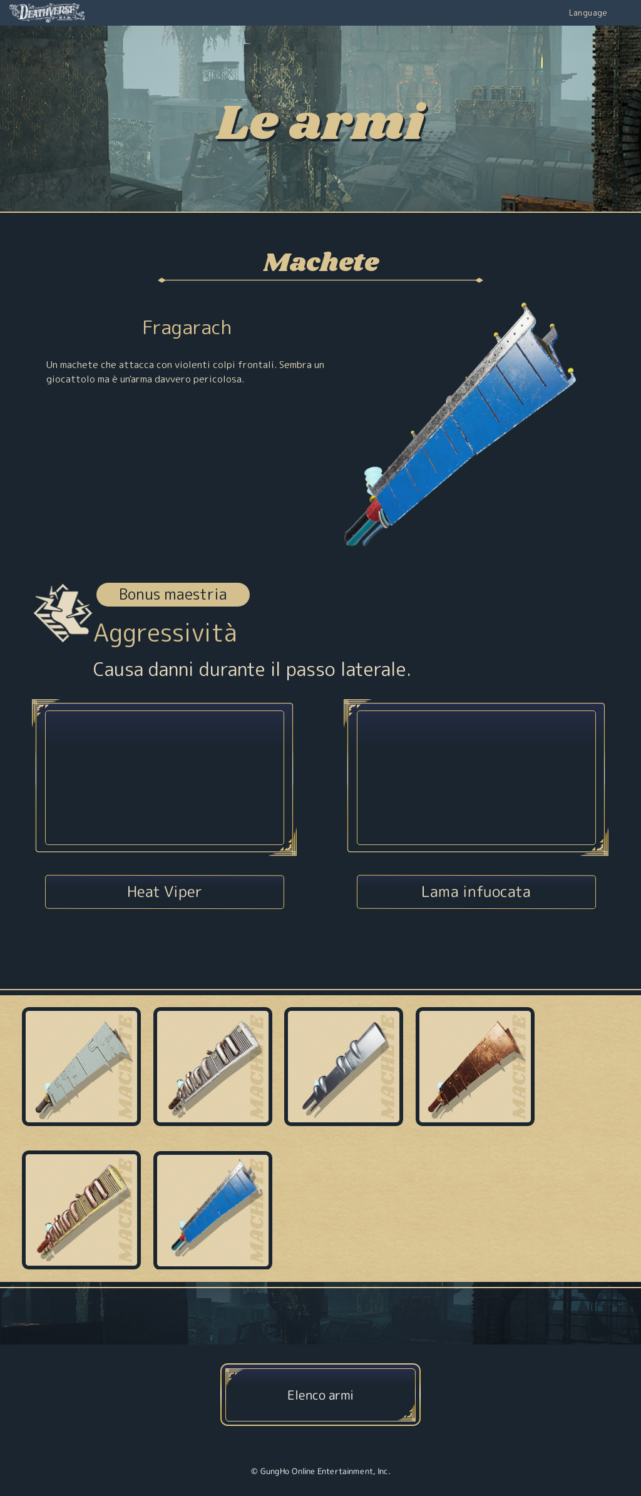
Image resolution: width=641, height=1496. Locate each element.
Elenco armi (320, 1394)
